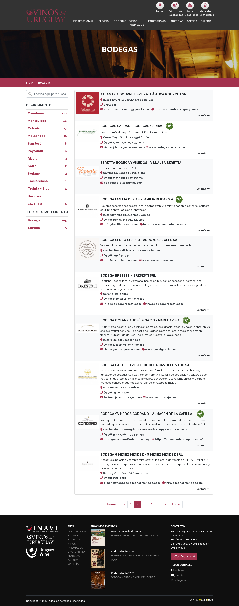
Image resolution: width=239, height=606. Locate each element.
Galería (205, 21)
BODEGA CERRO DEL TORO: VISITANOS (134, 535)
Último (175, 504)
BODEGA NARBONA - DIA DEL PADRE (133, 577)
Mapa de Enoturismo (206, 9)
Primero (112, 504)
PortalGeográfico (191, 9)
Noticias (177, 21)
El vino (104, 21)
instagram (178, 580)
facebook (177, 570)
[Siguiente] (165, 504)
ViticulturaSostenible (176, 9)
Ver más (203, 115)
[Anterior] (124, 504)
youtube (177, 575)
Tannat (160, 7)
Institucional (83, 21)
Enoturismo (157, 21)
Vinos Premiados (136, 23)
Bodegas (120, 21)
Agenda (192, 21)
